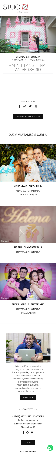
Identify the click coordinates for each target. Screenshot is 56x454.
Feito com (28, 451)
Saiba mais (28, 398)
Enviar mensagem (29, 420)
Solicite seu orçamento (28, 116)
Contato (28, 442)
